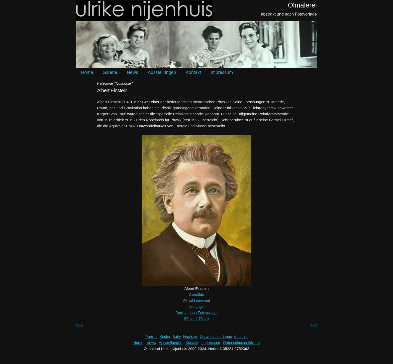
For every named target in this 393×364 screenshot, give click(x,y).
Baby (176, 336)
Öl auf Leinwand (196, 300)
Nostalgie (197, 306)
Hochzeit (190, 336)
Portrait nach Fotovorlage (196, 312)
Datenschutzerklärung (241, 342)
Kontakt (193, 72)
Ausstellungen (162, 72)
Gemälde (196, 294)
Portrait (151, 336)
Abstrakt (241, 336)
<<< (79, 324)
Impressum (222, 72)
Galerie (110, 72)
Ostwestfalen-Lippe (216, 336)
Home (87, 72)
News (132, 72)
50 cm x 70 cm (196, 318)
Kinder (164, 336)
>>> (313, 324)
